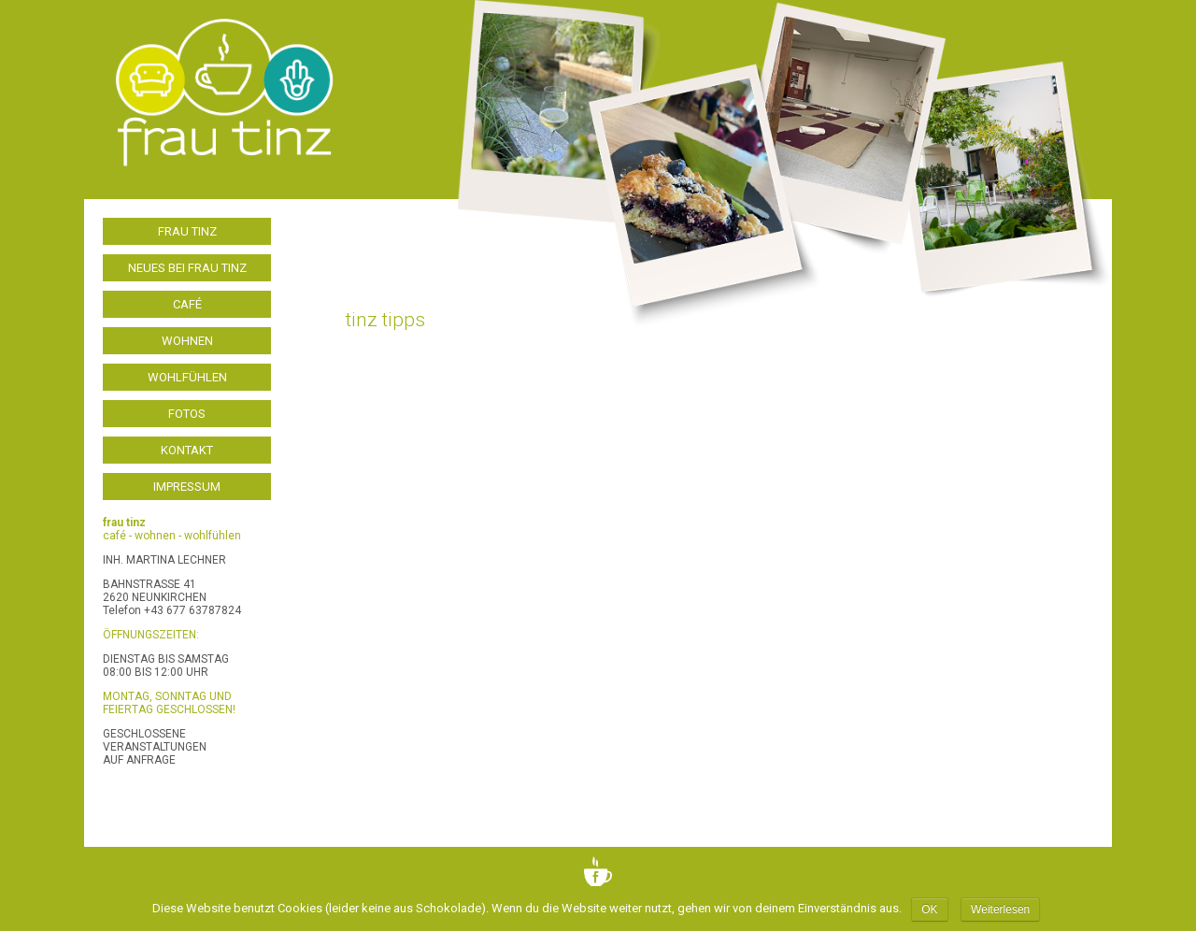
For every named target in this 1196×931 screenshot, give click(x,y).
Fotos (187, 414)
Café (187, 304)
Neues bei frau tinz (187, 268)
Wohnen (187, 341)
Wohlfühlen (187, 377)
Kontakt (187, 450)
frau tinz (187, 231)
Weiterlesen (1000, 909)
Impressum (187, 487)
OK (929, 909)
